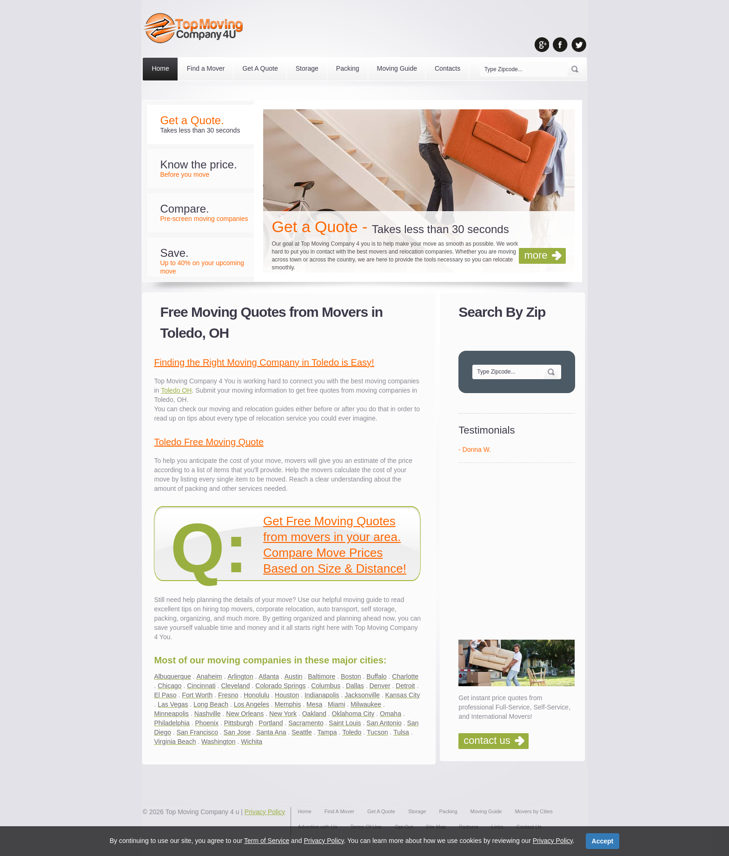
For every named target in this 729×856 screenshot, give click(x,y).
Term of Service (266, 840)
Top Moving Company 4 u (202, 812)
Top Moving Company (195, 28)
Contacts (447, 68)
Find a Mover (206, 68)
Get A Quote (260, 68)
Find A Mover (339, 811)
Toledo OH (176, 390)
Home (160, 68)
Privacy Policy (265, 812)
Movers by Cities (533, 811)
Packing (347, 68)
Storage (307, 68)
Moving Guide (397, 68)
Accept (603, 841)
